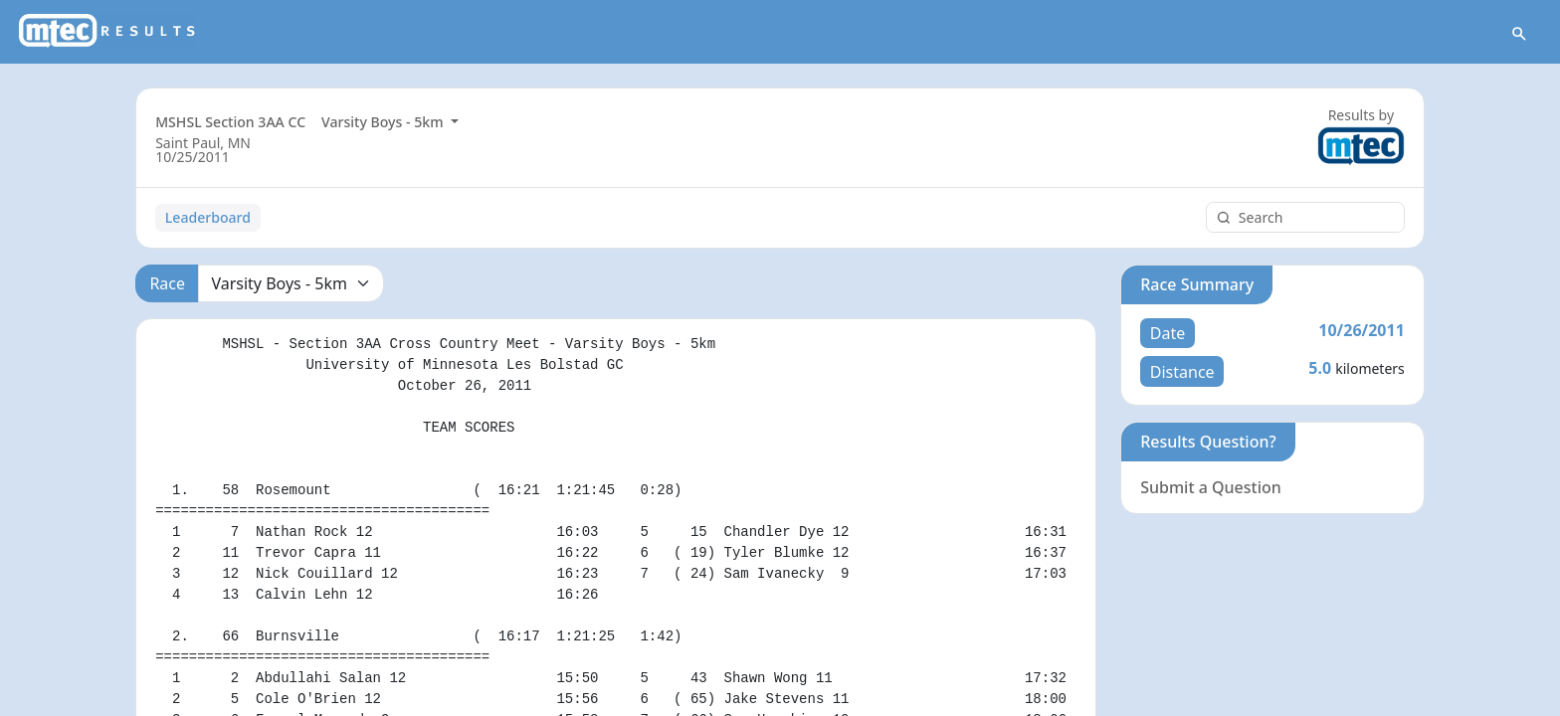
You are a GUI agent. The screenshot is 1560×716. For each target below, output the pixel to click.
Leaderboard (208, 217)
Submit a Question (1210, 487)
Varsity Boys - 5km (384, 121)
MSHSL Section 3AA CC (230, 121)
